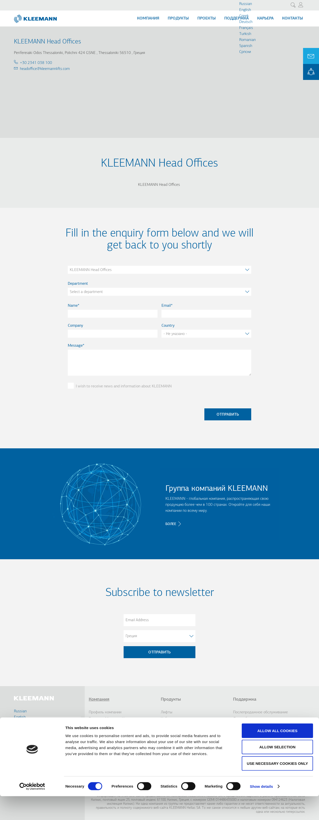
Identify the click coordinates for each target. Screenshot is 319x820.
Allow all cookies (277, 754)
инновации (98, 732)
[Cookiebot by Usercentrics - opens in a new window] (32, 810)
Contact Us (29, 733)
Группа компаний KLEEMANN (216, 489)
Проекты (206, 18)
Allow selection (277, 771)
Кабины (167, 719)
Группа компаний (103, 725)
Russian (245, 4)
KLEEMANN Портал (249, 738)
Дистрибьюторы (246, 719)
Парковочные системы (180, 738)
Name (73, 306)
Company (75, 326)
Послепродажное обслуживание (260, 712)
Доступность (171, 732)
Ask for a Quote (311, 56)
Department (78, 284)
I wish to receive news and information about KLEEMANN (124, 386)
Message (75, 346)
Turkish (245, 34)
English (245, 10)
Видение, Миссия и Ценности (113, 719)
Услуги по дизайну (248, 725)
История (96, 738)
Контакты (292, 18)
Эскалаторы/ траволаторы (183, 725)
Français (246, 28)
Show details (261, 810)
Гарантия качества (249, 732)
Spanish (245, 46)
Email (166, 306)
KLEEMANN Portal (311, 72)
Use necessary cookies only (277, 787)
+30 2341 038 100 (36, 63)
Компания (148, 18)
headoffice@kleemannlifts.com (45, 69)
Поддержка (236, 18)
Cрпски (245, 52)
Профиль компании (105, 712)
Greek (244, 16)
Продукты (178, 18)
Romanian (247, 40)
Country (167, 326)
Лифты (166, 712)
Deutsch (245, 22)
